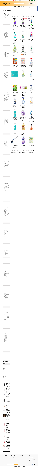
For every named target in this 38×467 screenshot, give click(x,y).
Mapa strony (4, 460)
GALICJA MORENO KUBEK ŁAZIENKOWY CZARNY (8, 400)
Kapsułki (5, 271)
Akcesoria (5, 163)
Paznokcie (7, 7)
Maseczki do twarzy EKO (6, 184)
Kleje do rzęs (5, 16)
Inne (4, 320)
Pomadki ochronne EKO (6, 164)
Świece (5, 211)
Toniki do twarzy (6, 75)
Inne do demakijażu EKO (6, 194)
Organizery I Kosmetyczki (5, 218)
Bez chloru (4, 376)
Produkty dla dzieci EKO (6, 206)
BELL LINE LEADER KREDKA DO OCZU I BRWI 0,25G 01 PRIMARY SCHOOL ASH (8, 441)
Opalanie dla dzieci (6, 146)
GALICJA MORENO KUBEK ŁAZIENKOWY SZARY (8, 394)
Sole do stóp (5, 138)
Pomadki (5, 51)
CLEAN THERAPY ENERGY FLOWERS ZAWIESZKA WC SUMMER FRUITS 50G (23, 66)
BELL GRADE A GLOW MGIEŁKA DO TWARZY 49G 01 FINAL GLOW (8, 430)
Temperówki (5, 19)
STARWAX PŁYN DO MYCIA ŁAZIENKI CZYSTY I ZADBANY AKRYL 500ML (31, 92)
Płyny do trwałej (5, 105)
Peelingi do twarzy (6, 82)
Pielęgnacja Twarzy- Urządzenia (6, 87)
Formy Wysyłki (12, 457)
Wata (4, 216)
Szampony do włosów (6, 169)
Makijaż (4, 7)
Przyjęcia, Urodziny (6, 250)
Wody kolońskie (6, 229)
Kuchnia (5, 258)
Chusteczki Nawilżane (6, 236)
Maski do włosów (6, 100)
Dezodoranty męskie (6, 120)
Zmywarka (5, 280)
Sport (4, 322)
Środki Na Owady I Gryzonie (6, 268)
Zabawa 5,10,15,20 (6, 337)
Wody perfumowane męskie (6, 123)
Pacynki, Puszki (5, 17)
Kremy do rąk (5, 140)
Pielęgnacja (11, 7)
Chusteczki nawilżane (6, 214)
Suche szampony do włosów (6, 109)
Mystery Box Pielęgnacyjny (5, 342)
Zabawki (5, 254)
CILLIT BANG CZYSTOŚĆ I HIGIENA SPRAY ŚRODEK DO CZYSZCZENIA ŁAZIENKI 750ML (23, 118)
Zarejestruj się (33, 0)
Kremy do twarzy (6, 79)
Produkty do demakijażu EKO (6, 191)
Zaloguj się (29, 0)
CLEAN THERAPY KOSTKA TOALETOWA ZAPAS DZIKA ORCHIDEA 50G (23, 92)
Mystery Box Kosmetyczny (5, 344)
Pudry (4, 40)
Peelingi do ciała (6, 148)
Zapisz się (16, 464)
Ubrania (5, 232)
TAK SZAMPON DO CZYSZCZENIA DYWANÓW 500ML (31, 39)
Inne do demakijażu (6, 70)
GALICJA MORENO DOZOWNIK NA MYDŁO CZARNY (8, 384)
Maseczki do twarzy (6, 81)
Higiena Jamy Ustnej (6, 247)
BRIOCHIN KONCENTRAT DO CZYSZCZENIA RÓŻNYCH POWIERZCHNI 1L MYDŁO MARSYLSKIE (15, 106)
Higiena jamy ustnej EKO (6, 159)
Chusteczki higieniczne (6, 213)
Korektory (5, 37)
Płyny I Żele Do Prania (6, 270)
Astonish (4, 370)
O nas (11, 460)
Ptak (4, 318)
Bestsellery (25, 7)
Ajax (4, 368)
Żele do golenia (5, 230)
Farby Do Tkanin (6, 279)
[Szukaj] (23, 3)
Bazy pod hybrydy (6, 56)
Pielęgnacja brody (6, 227)
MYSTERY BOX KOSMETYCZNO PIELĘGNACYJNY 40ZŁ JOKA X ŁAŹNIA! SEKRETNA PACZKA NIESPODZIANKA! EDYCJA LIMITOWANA (8, 417)
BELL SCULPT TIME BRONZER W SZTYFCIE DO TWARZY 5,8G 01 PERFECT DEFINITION (8, 446)
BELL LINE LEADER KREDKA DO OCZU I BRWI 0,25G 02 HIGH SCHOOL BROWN (8, 424)
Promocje (22, 7)
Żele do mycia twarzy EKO (6, 188)
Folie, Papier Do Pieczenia (5, 288)
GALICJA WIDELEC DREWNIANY (8, 405)
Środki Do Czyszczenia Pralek (6, 277)
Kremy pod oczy (6, 80)
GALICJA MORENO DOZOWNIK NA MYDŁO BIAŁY (8, 389)
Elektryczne (5, 296)
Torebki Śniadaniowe (6, 291)
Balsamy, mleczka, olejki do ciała (6, 127)
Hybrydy (5, 54)
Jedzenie (5, 315)
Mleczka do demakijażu (6, 71)
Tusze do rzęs (5, 34)
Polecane (5, 356)
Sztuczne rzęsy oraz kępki (6, 27)
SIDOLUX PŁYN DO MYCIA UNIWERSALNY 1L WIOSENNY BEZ (23, 145)
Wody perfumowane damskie (6, 118)
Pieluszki (5, 235)
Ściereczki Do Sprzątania (5, 293)
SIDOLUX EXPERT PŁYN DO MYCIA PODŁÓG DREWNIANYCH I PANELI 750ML (23, 132)
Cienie (5, 31)
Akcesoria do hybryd (6, 55)
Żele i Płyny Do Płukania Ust (6, 162)
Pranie (5, 237)
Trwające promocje (6, 333)
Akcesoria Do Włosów (6, 170)
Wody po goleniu (6, 228)
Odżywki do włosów (6, 101)
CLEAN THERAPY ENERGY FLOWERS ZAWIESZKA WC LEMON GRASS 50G (31, 145)
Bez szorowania (5, 379)
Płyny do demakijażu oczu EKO (6, 200)
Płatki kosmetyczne (6, 215)
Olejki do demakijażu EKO (6, 198)
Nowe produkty (5, 381)
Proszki (5, 278)
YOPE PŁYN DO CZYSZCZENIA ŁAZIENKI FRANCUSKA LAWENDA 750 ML (31, 118)
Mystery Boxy (5, 8)
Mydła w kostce (5, 142)
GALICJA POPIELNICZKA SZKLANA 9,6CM (8, 410)
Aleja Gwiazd (5, 347)
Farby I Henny (5, 168)
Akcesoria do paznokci (6, 53)
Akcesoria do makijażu (6, 14)
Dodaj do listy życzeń (15, 29)
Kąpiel (4, 180)
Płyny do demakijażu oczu (6, 78)
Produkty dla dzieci (6, 149)
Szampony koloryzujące (6, 96)
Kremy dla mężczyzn (6, 231)
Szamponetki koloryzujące (5, 98)
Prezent (19, 7)
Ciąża (4, 251)
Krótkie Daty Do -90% (6, 335)
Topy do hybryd (5, 57)
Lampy (5, 59)
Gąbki (4, 290)
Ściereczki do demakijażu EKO (5, 203)
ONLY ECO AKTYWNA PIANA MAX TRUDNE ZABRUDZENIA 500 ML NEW (23, 26)
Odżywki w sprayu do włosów (6, 103)
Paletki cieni (5, 32)
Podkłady (5, 39)
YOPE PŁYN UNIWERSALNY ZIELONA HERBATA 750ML (31, 25)
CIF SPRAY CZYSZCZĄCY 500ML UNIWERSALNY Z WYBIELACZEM (23, 39)
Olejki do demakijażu (6, 72)
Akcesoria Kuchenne (6, 300)
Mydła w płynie (5, 147)
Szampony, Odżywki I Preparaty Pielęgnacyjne (6, 313)
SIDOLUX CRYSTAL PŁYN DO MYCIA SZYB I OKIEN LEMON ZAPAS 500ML (15, 53)
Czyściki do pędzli (6, 15)
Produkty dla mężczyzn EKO (6, 208)
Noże (4, 301)
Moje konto (21, 455)
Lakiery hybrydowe (6, 58)
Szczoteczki (5, 249)
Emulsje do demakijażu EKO (6, 193)
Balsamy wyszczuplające (5, 129)
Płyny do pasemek (6, 93)
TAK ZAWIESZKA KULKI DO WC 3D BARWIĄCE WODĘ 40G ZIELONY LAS (15, 92)
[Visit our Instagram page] (34, 464)
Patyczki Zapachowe (6, 297)
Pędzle (5, 18)
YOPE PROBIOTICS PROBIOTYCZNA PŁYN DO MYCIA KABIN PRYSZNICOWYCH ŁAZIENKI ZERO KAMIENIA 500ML (15, 118)
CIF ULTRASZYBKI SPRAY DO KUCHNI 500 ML (31, 105)
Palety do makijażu (6, 38)
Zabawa (5, 252)
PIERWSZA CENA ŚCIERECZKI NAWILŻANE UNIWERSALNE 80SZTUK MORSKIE (15, 66)
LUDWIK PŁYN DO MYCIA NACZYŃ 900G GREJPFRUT (31, 52)
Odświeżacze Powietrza (6, 294)
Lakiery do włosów (6, 99)
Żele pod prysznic (6, 139)
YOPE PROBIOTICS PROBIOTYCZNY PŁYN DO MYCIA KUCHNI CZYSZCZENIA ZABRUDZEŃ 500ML (15, 132)
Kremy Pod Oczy (6, 189)
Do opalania (5, 144)
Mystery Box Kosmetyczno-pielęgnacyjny (5, 339)
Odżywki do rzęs (6, 33)
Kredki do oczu (5, 30)
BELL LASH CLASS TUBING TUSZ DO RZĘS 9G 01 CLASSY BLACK (8, 436)
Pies (4, 314)
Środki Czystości (6, 210)
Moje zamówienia (21, 457)
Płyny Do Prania (5, 238)
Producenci (32, 7)
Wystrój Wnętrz (5, 298)
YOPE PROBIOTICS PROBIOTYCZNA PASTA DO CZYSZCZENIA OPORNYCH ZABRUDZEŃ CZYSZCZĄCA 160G (15, 79)
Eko (4, 158)
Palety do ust (5, 50)
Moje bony (21, 460)
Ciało (4, 124)
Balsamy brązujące (6, 125)
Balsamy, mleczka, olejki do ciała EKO (6, 175)
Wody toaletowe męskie (6, 121)
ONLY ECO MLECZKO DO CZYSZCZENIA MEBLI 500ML (31, 78)
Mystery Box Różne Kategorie (6, 346)
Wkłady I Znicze (5, 321)
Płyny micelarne (5, 76)
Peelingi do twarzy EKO (6, 185)
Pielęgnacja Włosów (6, 165)
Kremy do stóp (5, 141)
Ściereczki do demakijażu (5, 74)
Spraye (5, 295)
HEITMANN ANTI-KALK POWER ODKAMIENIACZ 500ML (31, 66)
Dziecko (14, 7)
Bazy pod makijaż (6, 36)
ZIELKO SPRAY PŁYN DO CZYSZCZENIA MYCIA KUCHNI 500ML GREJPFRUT (31, 132)
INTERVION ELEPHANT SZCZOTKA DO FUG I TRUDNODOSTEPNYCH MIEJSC (15, 145)
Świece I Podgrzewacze (6, 299)
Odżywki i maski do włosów (6, 167)
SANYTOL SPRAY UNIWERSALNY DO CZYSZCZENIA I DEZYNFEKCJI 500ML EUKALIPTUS (15, 40)
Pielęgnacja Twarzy (6, 181)
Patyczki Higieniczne (6, 253)
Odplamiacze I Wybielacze (5, 275)
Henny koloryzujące (6, 92)
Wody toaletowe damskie (6, 116)
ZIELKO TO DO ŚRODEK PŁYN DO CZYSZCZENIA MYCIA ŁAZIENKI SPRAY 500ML (15, 26)
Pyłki (4, 60)
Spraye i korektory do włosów (6, 95)
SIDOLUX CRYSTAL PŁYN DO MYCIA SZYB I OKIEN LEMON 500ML (23, 79)
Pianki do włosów (6, 104)
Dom (16, 7)
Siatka (33, 14)
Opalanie (5, 143)
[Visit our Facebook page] (32, 464)
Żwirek (5, 311)
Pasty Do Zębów (6, 160)
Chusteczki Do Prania (6, 272)
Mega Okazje (5, 334)
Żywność (5, 256)
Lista (34, 14)
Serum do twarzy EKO (6, 186)
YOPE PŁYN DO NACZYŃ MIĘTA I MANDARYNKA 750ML (23, 53)
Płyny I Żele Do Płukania (6, 273)
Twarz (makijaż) (5, 35)
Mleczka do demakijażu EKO (6, 196)
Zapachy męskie (6, 119)
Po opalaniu (5, 145)
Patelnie (5, 302)
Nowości (29, 7)
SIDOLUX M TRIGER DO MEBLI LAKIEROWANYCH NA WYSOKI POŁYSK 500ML (23, 105)
